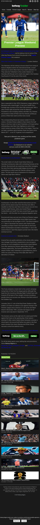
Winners (30, 9)
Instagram (16, 345)
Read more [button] (16, 521)
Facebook (4, 345)
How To (24, 9)
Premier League (16, 9)
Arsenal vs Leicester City (8, 236)
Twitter (10, 345)
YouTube (30, 345)
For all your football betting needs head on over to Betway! (20, 330)
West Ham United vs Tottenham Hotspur (13, 61)
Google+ (22, 345)
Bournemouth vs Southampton (10, 158)
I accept (24, 521)
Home (3, 9)
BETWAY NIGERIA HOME (6, 1)
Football (9, 9)
